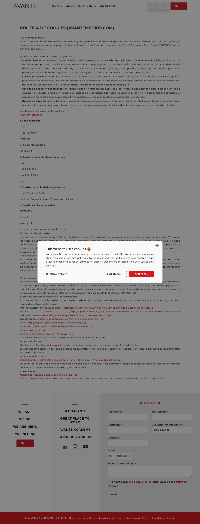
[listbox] (157, 245)
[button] (56, 274)
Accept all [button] (141, 273)
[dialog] (100, 262)
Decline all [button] (112, 273)
